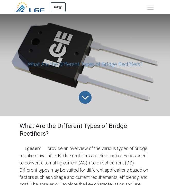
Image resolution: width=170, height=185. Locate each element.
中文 (58, 7)
